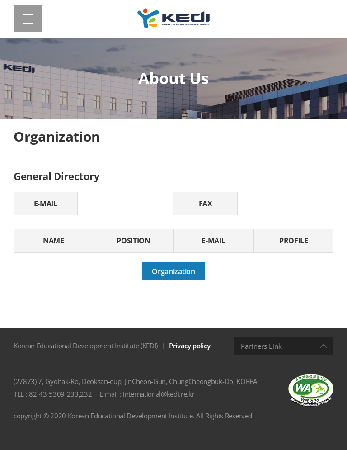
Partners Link (261, 346)
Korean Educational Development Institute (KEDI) (86, 345)
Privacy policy (190, 345)
